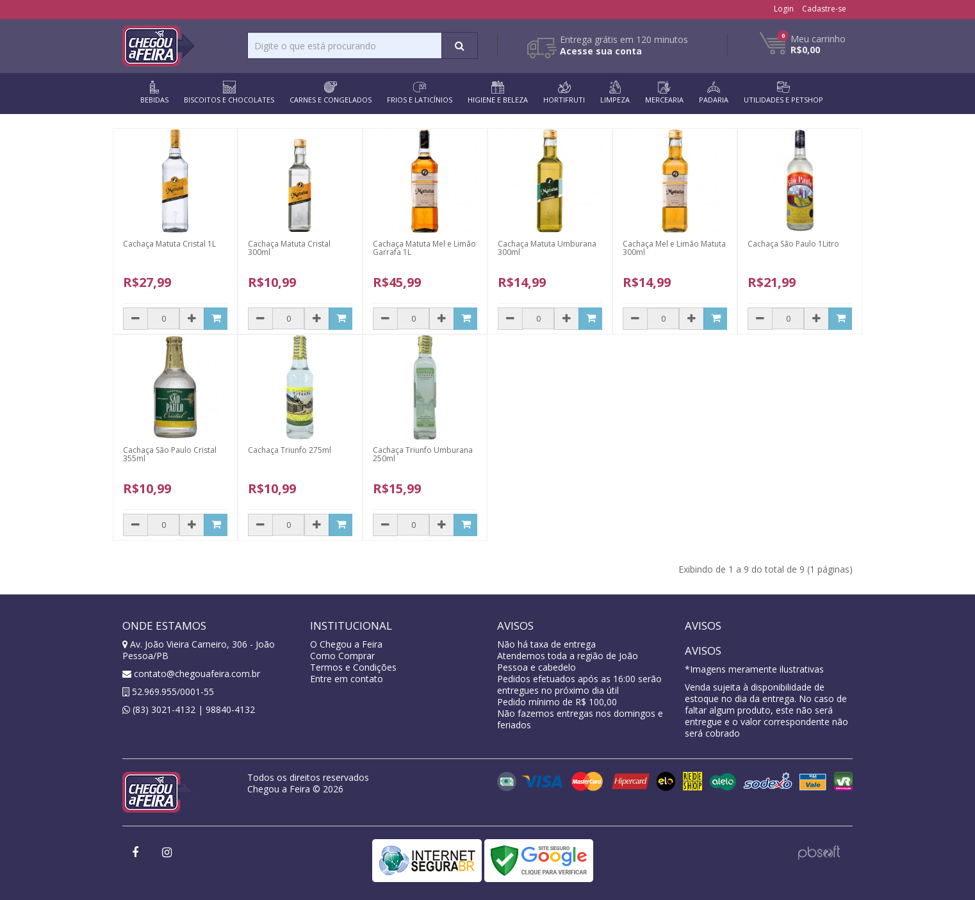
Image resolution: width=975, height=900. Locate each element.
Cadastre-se (824, 8)
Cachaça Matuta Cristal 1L (169, 243)
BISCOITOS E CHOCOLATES (229, 92)
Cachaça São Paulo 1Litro (793, 243)
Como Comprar (342, 656)
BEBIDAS (154, 92)
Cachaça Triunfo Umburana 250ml (423, 454)
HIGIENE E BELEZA (498, 92)
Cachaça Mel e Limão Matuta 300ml (674, 248)
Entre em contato (346, 679)
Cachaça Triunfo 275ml (289, 450)
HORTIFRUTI (564, 92)
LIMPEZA (615, 92)
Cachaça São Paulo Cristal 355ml (170, 454)
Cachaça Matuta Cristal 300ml (289, 248)
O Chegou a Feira (346, 644)
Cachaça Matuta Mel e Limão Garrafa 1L (424, 248)
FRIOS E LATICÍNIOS (419, 92)
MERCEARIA (664, 92)
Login (784, 8)
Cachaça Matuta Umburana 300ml (547, 248)
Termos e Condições (353, 667)
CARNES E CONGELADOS (331, 92)
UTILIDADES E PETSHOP (783, 92)
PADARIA (713, 92)
